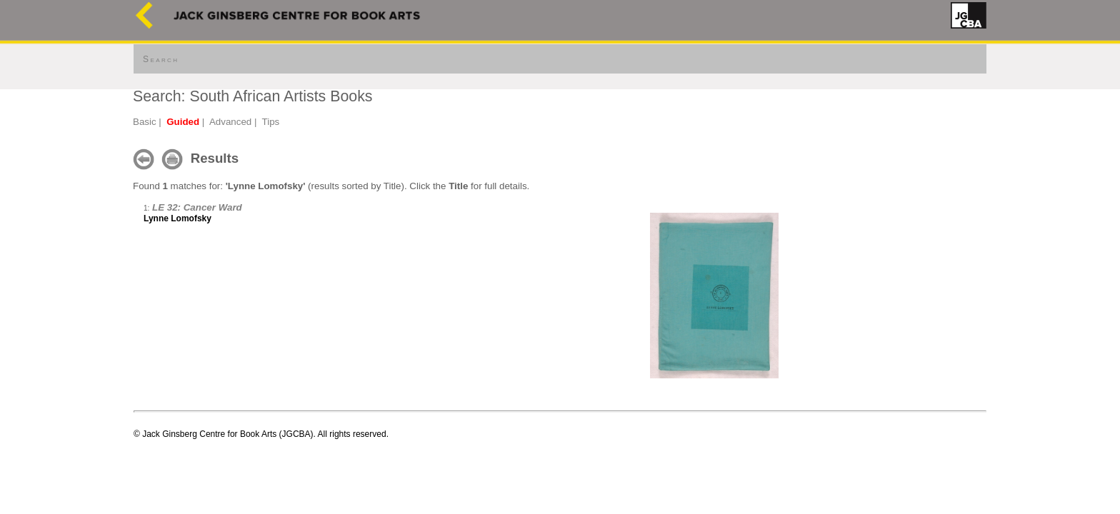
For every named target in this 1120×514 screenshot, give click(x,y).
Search (161, 59)
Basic (144, 121)
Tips (271, 121)
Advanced (230, 121)
